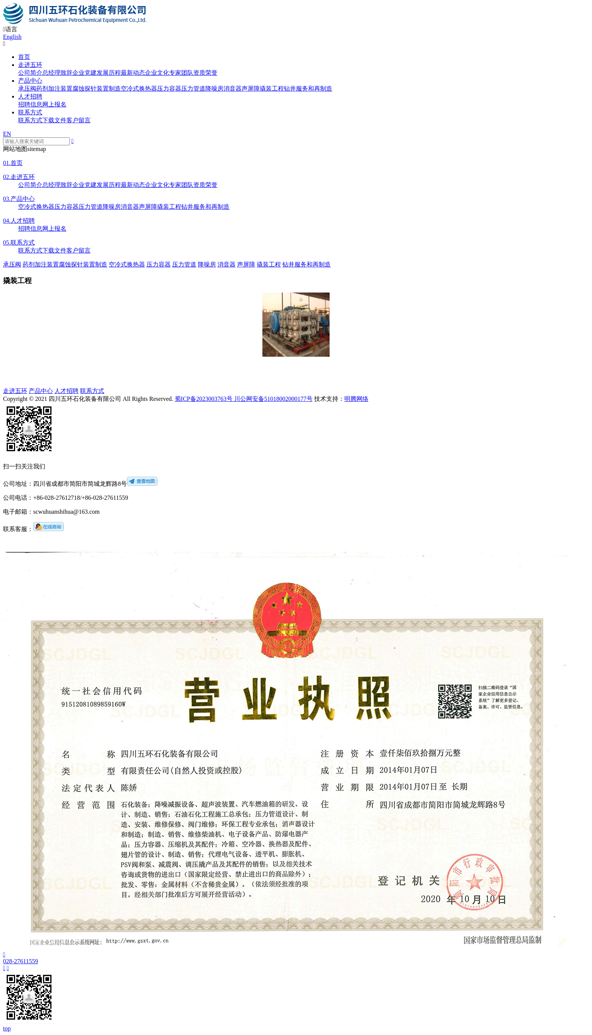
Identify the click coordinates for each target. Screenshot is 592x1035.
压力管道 (193, 88)
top (7, 1028)
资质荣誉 (205, 72)
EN (7, 134)
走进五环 (30, 65)
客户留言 (78, 120)
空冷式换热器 (139, 88)
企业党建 (84, 72)
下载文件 (54, 120)
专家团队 (181, 72)
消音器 (233, 88)
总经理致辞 (57, 72)
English (12, 37)
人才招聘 (30, 96)
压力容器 (169, 88)
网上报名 (54, 104)
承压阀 (27, 88)
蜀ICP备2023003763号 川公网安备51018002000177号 (244, 399)
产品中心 (30, 80)
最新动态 (133, 72)
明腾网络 (356, 399)
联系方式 (30, 112)
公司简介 (30, 72)
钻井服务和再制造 (308, 88)
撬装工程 (272, 88)
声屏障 (251, 88)
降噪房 (214, 88)
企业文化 (157, 72)
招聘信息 (30, 104)
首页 (24, 57)
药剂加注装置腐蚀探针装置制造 (78, 88)
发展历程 (109, 72)
